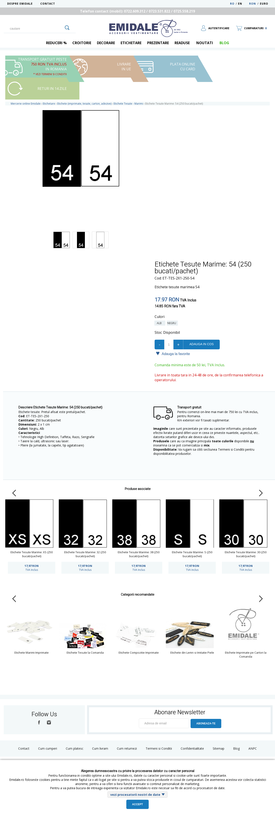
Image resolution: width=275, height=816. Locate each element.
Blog (236, 748)
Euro (264, 3)
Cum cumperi (47, 748)
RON (252, 3)
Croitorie (81, 42)
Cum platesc (74, 748)
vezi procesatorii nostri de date (135, 794)
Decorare (106, 42)
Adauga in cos (201, 344)
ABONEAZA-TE (205, 723)
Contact (47, 3)
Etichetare (131, 42)
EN (243, 3)
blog (224, 42)
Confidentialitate (192, 748)
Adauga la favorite (173, 353)
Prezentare (158, 42)
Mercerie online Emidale (26, 103)
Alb (160, 323)
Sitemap (218, 748)
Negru (172, 323)
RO (232, 3)
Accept (137, 804)
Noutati (204, 42)
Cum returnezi (127, 748)
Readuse (182, 42)
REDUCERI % (56, 42)
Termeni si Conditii (159, 748)
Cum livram (100, 748)
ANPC (252, 748)
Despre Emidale (20, 3)
